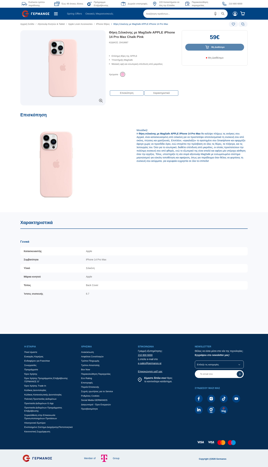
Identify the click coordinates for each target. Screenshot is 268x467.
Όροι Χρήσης (30, 374)
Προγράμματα (31, 369)
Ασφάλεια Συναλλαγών (92, 356)
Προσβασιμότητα (89, 409)
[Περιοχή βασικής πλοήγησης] (134, 14)
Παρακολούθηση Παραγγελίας (96, 374)
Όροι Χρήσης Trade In (35, 385)
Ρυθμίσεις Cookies (90, 396)
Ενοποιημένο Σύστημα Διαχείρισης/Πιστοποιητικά (48, 427)
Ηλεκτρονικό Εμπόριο (34, 423)
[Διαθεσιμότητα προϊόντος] (214, 59)
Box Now (85, 369)
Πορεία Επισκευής (90, 387)
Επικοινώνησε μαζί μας (150, 371)
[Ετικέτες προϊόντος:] (63, 34)
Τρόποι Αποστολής (90, 365)
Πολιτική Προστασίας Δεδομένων (40, 399)
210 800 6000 (145, 355)
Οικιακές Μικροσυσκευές (99, 13)
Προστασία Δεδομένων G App (38, 403)
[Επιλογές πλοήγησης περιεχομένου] (143, 91)
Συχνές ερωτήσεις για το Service (97, 391)
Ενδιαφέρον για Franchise (37, 361)
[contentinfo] (134, 444)
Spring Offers (74, 13)
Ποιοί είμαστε (30, 352)
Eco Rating (86, 378)
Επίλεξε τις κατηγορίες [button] (208, 364)
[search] (185, 13)
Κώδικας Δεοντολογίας (35, 390)
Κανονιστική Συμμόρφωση (37, 431)
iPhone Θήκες (103, 24)
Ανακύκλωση (87, 352)
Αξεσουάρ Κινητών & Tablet (51, 24)
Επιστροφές (87, 382)
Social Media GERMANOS (94, 400)
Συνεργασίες (30, 365)
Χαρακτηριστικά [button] (161, 93)
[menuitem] (37, 14)
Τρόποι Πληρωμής (90, 361)
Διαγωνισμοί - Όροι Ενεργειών (96, 404)
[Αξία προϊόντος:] (214, 39)
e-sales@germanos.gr (150, 363)
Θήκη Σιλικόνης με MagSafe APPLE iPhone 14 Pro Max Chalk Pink (142, 35)
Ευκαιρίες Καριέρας (33, 356)
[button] (215, 13)
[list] (114, 24)
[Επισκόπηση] (134, 162)
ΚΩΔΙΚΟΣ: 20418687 (118, 42)
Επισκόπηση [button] (126, 93)
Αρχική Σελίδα (27, 24)
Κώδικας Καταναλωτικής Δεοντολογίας (43, 394)
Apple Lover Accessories (80, 24)
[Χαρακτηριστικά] (134, 272)
